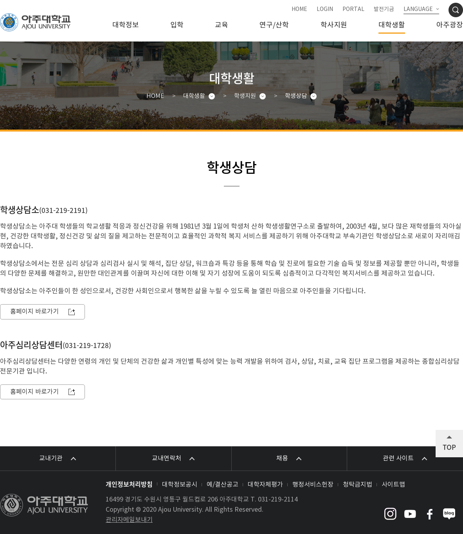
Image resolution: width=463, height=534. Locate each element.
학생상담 (296, 96)
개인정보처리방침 (129, 484)
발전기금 (384, 9)
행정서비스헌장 (312, 484)
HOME (299, 9)
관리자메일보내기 (129, 519)
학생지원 (245, 96)
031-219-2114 (278, 499)
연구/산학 (274, 25)
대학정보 (125, 25)
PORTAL (353, 9)
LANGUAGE (418, 9)
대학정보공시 (179, 484)
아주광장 (449, 25)
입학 (177, 25)
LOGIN (325, 9)
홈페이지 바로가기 (34, 311)
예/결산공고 (222, 484)
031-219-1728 (87, 345)
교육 (221, 25)
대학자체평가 (265, 484)
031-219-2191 (63, 210)
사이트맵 (393, 484)
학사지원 (334, 25)
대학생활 (391, 25)
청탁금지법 (357, 484)
